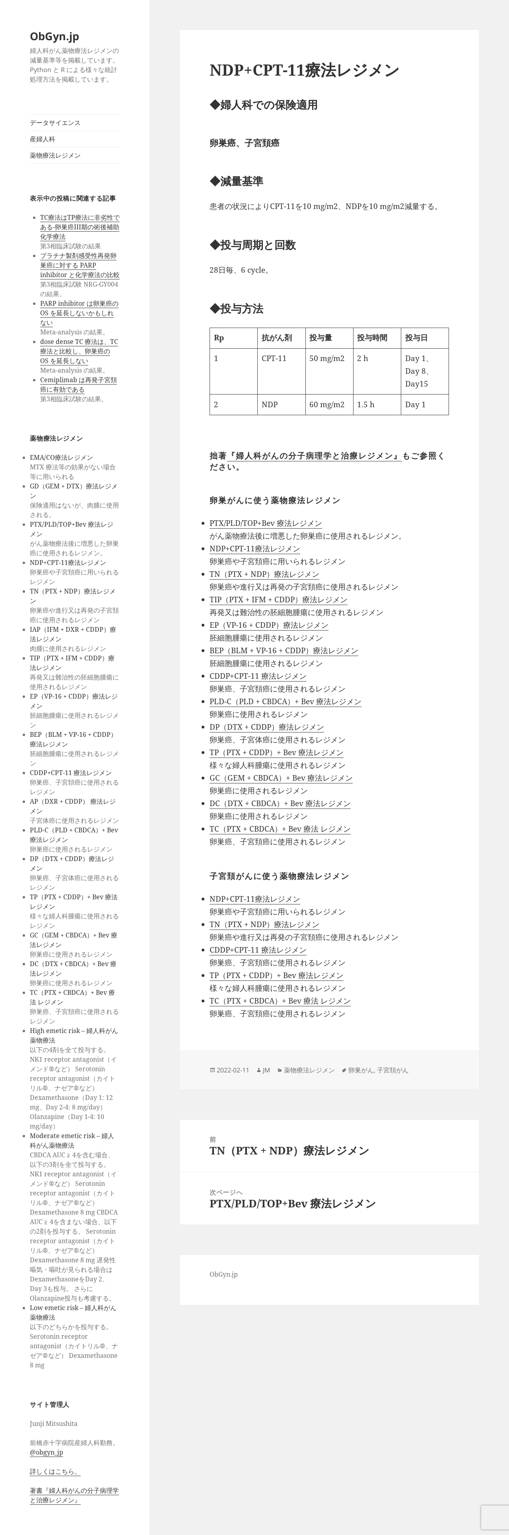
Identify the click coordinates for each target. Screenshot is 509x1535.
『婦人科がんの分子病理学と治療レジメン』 (314, 455)
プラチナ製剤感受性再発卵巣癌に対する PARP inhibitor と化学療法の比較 (80, 265)
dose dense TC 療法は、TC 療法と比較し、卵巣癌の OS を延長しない (79, 351)
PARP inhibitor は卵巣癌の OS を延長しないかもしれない (79, 313)
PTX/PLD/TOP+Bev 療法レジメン (266, 523)
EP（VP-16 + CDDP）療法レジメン (269, 625)
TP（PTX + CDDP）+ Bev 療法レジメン (277, 752)
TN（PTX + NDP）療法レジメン (264, 574)
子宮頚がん (393, 1070)
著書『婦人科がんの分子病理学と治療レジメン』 (74, 1495)
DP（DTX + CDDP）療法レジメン (267, 727)
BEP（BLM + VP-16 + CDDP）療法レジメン (284, 650)
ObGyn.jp (54, 36)
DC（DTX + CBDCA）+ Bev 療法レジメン (280, 803)
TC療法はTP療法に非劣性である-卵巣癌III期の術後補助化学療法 (80, 227)
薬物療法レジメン (55, 155)
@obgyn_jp (46, 1452)
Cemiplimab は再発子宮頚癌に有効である (78, 384)
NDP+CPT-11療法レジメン (68, 562)
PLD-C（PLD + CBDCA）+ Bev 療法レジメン (285, 701)
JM (266, 1070)
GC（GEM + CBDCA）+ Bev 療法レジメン (281, 778)
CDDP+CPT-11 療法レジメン (71, 772)
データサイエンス (55, 122)
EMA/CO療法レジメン (61, 457)
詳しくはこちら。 (55, 1471)
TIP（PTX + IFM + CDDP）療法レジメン (279, 599)
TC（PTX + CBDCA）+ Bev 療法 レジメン (280, 829)
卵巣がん (361, 1070)
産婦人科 (42, 139)
